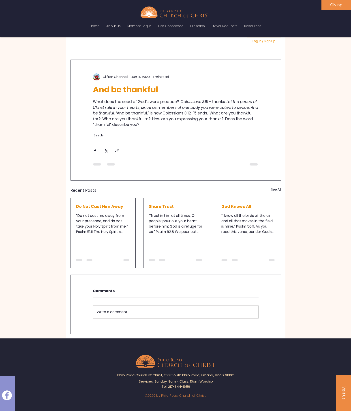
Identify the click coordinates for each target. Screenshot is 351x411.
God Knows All (236, 206)
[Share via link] (117, 150)
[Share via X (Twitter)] (106, 150)
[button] (343, 393)
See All (276, 189)
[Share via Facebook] (95, 150)
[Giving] (336, 5)
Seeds (99, 135)
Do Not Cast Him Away (99, 206)
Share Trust (161, 206)
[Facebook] (7, 395)
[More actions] (256, 77)
